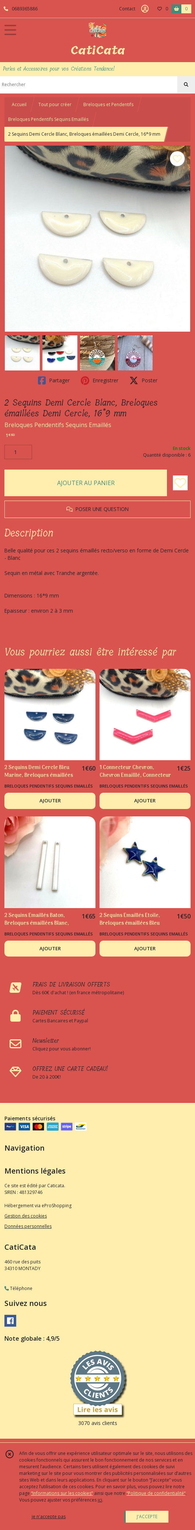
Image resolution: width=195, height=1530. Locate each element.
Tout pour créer (55, 104)
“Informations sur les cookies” (62, 1493)
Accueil (19, 104)
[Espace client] (145, 9)
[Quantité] (18, 452)
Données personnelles (28, 1226)
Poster (143, 380)
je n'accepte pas (49, 1516)
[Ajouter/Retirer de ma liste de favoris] (180, 482)
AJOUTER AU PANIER (86, 483)
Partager (54, 380)
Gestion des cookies (25, 1216)
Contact (127, 9)
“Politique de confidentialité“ (155, 1493)
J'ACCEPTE (147, 1516)
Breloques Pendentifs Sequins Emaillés (48, 119)
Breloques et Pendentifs (108, 104)
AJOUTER (50, 800)
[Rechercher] (186, 84)
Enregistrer (99, 380)
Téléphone (18, 1288)
